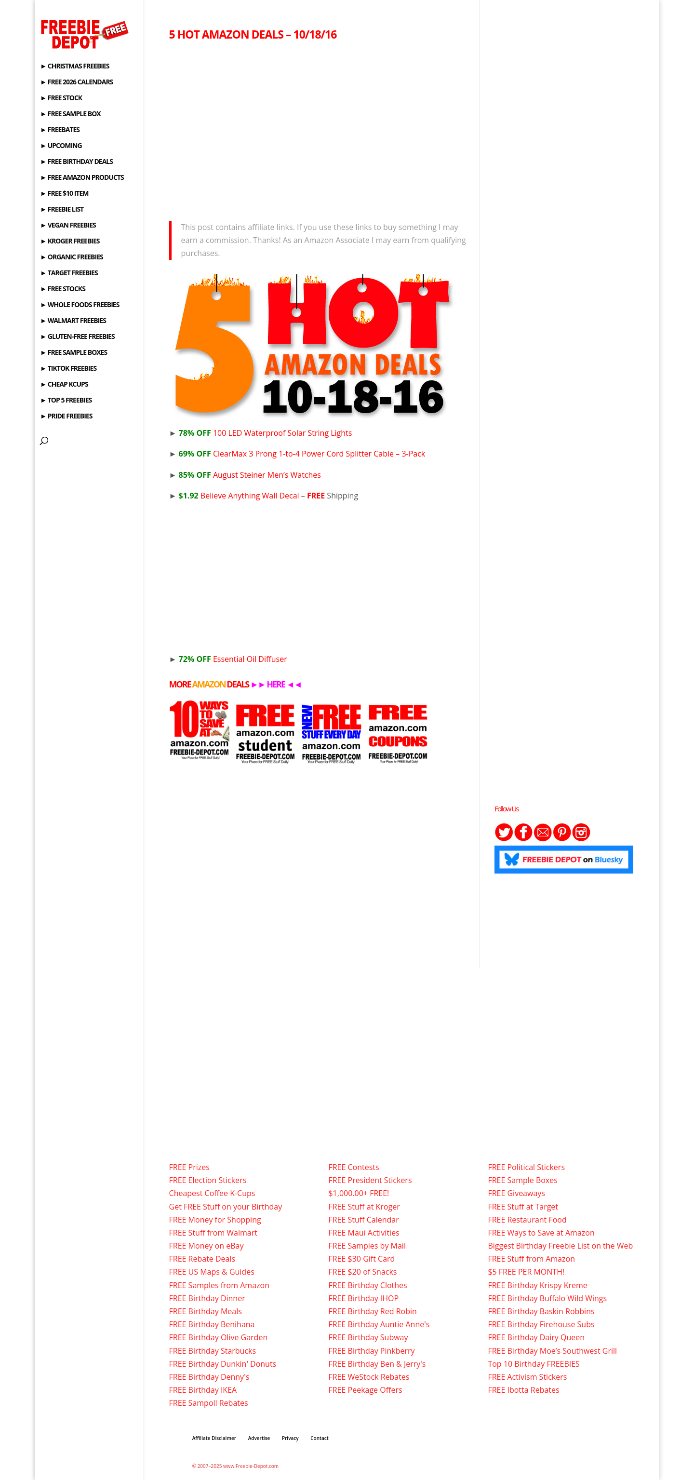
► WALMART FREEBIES (73, 321)
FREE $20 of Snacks (362, 1271)
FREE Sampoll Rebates (208, 1403)
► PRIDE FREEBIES (66, 416)
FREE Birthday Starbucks (212, 1350)
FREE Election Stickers (208, 1180)
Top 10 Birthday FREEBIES (534, 1364)
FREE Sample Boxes (522, 1180)
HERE (276, 684)
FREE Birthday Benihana (212, 1324)
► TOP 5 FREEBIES (66, 400)
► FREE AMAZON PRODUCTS (81, 178)
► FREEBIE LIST (61, 210)
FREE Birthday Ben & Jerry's (377, 1364)
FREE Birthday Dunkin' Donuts (223, 1364)
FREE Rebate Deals (202, 1258)
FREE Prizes (189, 1167)
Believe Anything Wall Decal (239, 495)
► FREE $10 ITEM (64, 194)
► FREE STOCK (61, 98)
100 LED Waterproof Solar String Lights (265, 433)
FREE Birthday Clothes (367, 1285)
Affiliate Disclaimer (214, 1438)
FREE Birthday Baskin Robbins (541, 1311)
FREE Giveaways (516, 1193)
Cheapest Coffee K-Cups (212, 1193)
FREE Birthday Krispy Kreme (537, 1285)
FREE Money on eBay (206, 1245)
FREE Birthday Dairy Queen (536, 1337)
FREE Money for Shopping (215, 1219)
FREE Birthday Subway (368, 1337)
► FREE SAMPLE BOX (70, 114)
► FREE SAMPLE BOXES (73, 353)
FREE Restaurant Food (527, 1219)
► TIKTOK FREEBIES (68, 369)
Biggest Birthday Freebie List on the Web (560, 1245)
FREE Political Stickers (526, 1167)
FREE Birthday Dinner (207, 1298)
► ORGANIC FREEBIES (71, 257)
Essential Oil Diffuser (233, 659)
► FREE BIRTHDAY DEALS (76, 162)
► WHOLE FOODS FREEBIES (79, 305)
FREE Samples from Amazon (219, 1285)
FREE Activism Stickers (527, 1377)
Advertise (259, 1438)
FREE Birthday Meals (205, 1311)
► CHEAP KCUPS (64, 385)
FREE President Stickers (370, 1180)
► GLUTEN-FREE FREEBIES (77, 337)
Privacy (290, 1438)
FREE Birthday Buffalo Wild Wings (547, 1298)
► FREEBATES (60, 130)
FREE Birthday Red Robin (372, 1311)
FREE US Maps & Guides (211, 1271)
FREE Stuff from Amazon (531, 1258)
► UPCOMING (60, 146)
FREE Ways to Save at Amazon (541, 1232)
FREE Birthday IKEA (203, 1390)
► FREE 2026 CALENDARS (76, 82)
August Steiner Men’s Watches (250, 475)
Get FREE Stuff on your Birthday (225, 1206)
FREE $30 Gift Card (361, 1258)
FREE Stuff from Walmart (213, 1232)
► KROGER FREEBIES (69, 241)
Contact (319, 1438)
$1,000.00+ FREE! (358, 1193)
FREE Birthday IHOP (363, 1298)
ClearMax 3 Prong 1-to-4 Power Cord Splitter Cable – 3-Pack (302, 453)
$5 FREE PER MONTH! (526, 1271)
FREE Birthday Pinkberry (371, 1350)
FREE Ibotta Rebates (523, 1390)
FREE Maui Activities (363, 1232)
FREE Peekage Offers (365, 1390)
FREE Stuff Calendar (363, 1219)
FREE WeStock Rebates (368, 1377)
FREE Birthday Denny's (209, 1377)
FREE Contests (353, 1167)
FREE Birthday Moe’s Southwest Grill (552, 1350)
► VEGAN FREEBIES (67, 225)
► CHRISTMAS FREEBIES (74, 66)
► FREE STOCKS (62, 289)
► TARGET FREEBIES (68, 273)
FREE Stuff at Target (523, 1206)
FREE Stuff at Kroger (364, 1206)
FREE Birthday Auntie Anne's (378, 1324)
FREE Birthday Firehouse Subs (541, 1324)
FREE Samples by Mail (366, 1245)
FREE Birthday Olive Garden (218, 1337)
